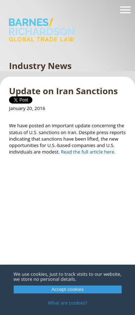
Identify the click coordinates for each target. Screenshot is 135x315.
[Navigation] (125, 10)
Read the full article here (87, 152)
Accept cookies (67, 289)
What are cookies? (67, 303)
